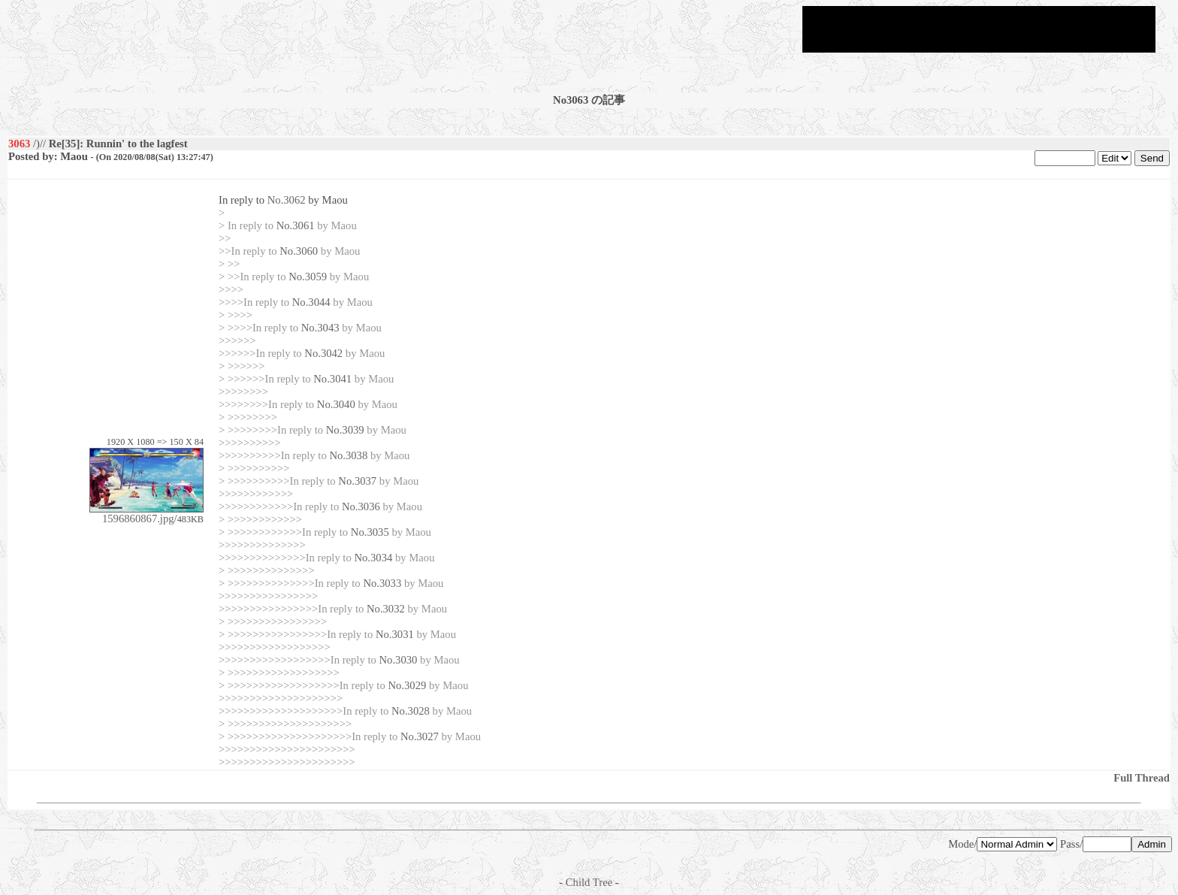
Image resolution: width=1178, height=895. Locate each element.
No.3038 (348, 455)
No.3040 (336, 404)
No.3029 (407, 685)
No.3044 (311, 302)
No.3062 (286, 200)
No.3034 (373, 558)
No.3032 (386, 609)
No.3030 (398, 660)
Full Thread (1141, 778)
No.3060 (298, 251)
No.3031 (395, 634)
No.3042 (323, 353)
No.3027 (419, 736)
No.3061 (295, 225)
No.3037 (357, 481)
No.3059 (307, 277)
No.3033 (382, 583)
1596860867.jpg (146, 514)
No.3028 (410, 711)
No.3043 (320, 328)
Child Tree (589, 882)
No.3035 (370, 532)
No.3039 (345, 430)
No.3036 (361, 506)
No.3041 (332, 379)
